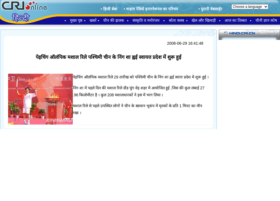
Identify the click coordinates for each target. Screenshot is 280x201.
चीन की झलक (113, 20)
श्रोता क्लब (176, 20)
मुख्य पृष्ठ (76, 20)
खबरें (93, 20)
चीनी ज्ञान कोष (266, 20)
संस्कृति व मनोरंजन (146, 20)
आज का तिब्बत (236, 20)
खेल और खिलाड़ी (204, 20)
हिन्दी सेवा (110, 9)
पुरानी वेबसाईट (211, 9)
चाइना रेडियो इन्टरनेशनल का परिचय (152, 9)
